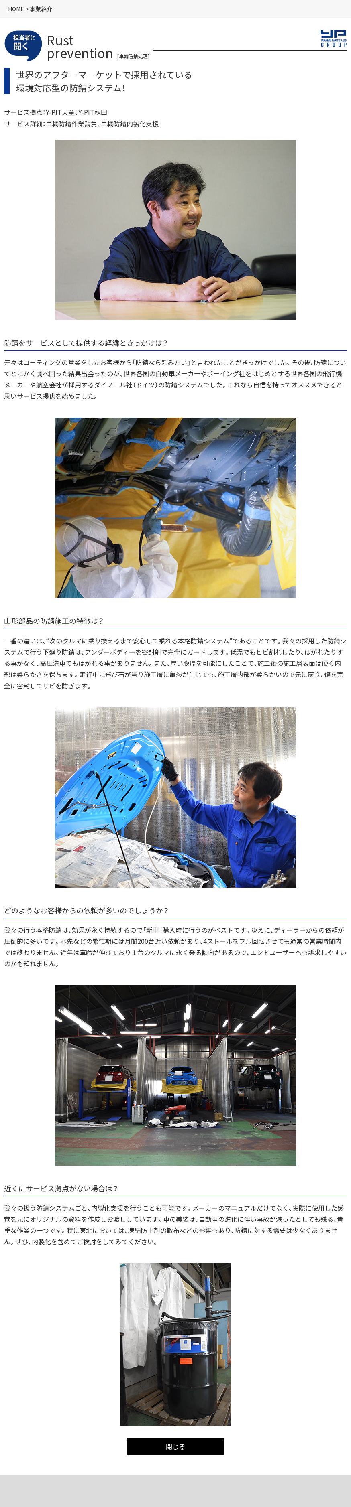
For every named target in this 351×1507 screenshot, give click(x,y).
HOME (16, 9)
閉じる (175, 1446)
